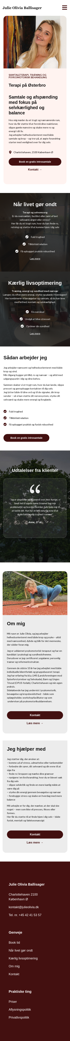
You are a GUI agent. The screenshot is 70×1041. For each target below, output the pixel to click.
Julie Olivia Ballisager (27, 884)
